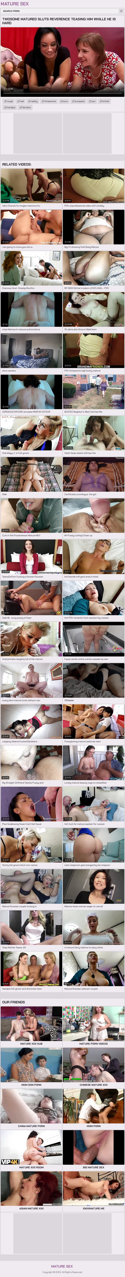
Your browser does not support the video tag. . (62, 62)
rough (10, 101)
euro (65, 101)
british (106, 101)
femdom (26, 107)
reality (34, 101)
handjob (11, 107)
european (80, 101)
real (22, 101)
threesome (50, 101)
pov (94, 101)
